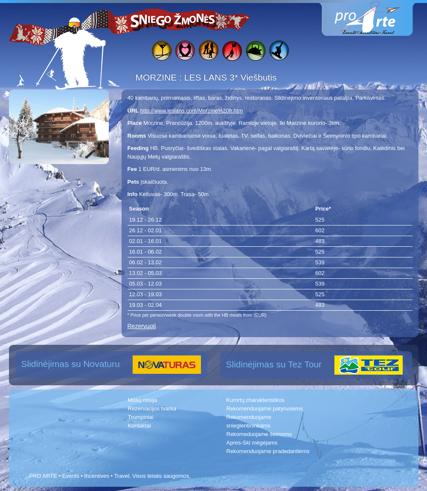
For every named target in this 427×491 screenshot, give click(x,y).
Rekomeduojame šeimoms (259, 434)
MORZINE (158, 77)
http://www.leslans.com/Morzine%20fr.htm (191, 110)
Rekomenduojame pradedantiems (268, 451)
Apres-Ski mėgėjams (252, 442)
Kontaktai (139, 425)
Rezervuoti (142, 326)
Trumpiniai (141, 417)
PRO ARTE (43, 476)
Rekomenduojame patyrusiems (265, 408)
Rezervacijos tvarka (152, 408)
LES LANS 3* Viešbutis (230, 77)
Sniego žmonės (173, 19)
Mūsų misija (142, 400)
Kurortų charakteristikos (256, 400)
